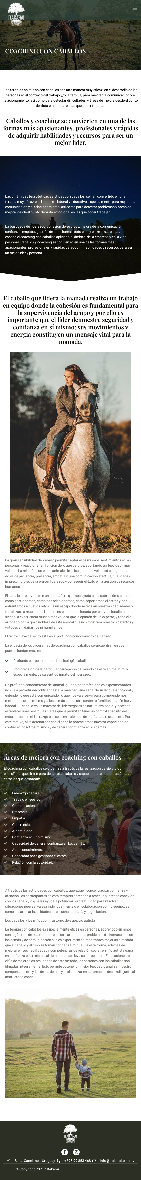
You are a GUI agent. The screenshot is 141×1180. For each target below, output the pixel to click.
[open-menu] (134, 10)
